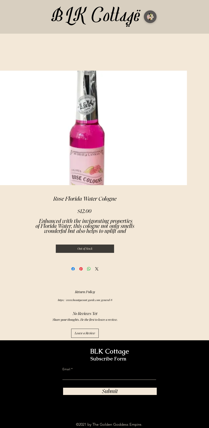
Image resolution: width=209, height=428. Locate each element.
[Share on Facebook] (73, 268)
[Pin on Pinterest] (80, 268)
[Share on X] (96, 268)
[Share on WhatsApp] (88, 268)
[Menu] (150, 16)
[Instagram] (158, 405)
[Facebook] (171, 405)
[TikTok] (146, 405)
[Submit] (110, 391)
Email (66, 369)
